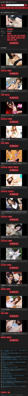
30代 (8, 39)
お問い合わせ (3, 392)
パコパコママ (10, 29)
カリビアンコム (4, 118)
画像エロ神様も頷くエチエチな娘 (9, 380)
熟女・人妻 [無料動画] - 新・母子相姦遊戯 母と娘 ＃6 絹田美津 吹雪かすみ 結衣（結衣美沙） (14, 382)
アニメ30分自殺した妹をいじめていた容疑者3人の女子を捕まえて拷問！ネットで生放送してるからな (13, 370)
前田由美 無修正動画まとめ (8, 364)
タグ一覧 (3, 7)
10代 (23, 7)
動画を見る (15, 43)
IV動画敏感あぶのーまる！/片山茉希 (9, 367)
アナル (16, 7)
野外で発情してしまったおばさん (8, 261)
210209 (4, 365)
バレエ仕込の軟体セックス (7, 187)
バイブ (9, 37)
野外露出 (13, 37)
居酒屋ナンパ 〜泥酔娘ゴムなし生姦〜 (10, 285)
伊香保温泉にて (5, 354)
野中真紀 (9, 264)
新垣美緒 (8, 289)
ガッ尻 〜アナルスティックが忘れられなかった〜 (12, 333)
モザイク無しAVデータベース (9, 2)
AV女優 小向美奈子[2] (6, 373)
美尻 (8, 35)
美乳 (19, 35)
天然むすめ (3, 289)
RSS (9, 392)
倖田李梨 (6, 143)
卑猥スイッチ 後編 (5, 139)
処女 (20, 7)
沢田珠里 (10, 240)
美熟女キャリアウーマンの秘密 (8, 66)
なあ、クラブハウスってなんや (8, 384)
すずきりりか (10, 191)
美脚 (11, 35)
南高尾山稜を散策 (6, 372)
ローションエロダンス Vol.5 (7, 115)
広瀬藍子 (10, 216)
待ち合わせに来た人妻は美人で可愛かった (11, 353)
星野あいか (16, 167)
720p (12, 39)
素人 (23, 37)
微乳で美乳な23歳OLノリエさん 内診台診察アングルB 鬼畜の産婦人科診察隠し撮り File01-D (13, 357)
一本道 (2, 94)
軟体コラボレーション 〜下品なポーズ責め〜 (11, 163)
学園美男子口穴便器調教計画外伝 (9, 378)
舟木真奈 (9, 33)
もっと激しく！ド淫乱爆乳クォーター (9, 91)
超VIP (15, 39)
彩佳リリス (7, 94)
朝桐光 (6, 313)
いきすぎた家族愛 (5, 309)
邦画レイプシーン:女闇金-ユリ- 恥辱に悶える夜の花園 (13, 362)
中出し (12, 7)
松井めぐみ (9, 337)
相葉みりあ (10, 167)
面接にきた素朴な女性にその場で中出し (10, 237)
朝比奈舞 (10, 118)
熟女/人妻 (23, 35)
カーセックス (18, 37)
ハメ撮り (8, 7)
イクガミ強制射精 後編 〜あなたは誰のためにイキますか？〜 (13, 212)
